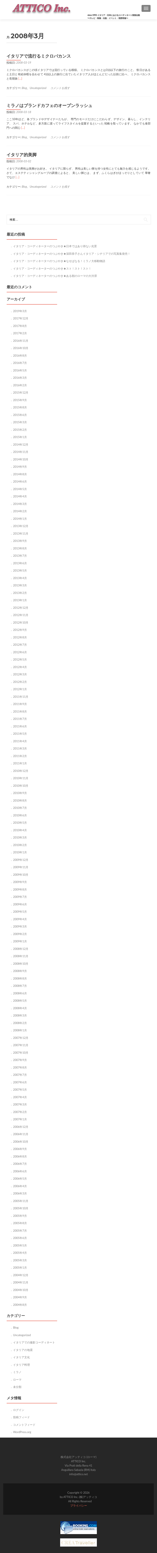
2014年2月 (20, 511)
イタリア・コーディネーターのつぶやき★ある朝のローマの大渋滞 (55, 275)
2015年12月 (20, 392)
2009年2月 (20, 934)
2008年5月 (20, 1000)
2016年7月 (20, 363)
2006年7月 (20, 1163)
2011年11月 (20, 696)
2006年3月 (20, 1193)
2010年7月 (20, 807)
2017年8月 (20, 326)
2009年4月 (20, 919)
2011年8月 (20, 711)
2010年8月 (20, 800)
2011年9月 (20, 704)
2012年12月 (20, 607)
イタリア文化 (21, 1357)
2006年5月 (20, 1178)
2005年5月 (20, 1245)
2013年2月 (20, 593)
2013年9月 (20, 541)
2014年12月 (20, 444)
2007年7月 (20, 1074)
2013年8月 (20, 548)
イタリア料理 (21, 1364)
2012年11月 (20, 615)
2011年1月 (20, 763)
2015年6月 (20, 415)
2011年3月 (20, 748)
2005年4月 (20, 1252)
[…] (20, 78)
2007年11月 (20, 1045)
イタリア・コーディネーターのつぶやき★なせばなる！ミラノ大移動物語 (59, 261)
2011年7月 (20, 719)
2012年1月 (20, 689)
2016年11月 (20, 340)
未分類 (17, 1387)
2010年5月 (20, 822)
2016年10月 (20, 348)
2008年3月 (20, 1015)
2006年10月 (20, 1141)
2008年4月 (20, 1008)
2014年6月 (20, 481)
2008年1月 (20, 1030)
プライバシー (78, 1505)
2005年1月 (20, 1267)
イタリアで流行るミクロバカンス (38, 56)
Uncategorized (38, 88)
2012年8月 (20, 637)
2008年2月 (20, 1023)
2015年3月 (20, 422)
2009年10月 (20, 874)
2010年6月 (20, 815)
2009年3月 (20, 926)
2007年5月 (20, 1089)
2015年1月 (20, 437)
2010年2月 (20, 845)
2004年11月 (20, 1282)
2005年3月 (20, 1260)
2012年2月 (20, 682)
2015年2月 (20, 429)
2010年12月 (20, 771)
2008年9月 (20, 971)
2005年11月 (20, 1201)
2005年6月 (20, 1238)
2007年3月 (20, 1104)
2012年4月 (20, 667)
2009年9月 (20, 882)
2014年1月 (20, 518)
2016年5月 (20, 370)
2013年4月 (20, 578)
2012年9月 (20, 630)
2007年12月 (20, 1037)
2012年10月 (20, 622)
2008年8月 (20, 978)
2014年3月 (20, 504)
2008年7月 (20, 985)
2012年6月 (20, 652)
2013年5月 (20, 570)
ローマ (17, 1379)
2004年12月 (20, 1275)
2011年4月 (20, 741)
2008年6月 (20, 993)
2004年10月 (20, 1290)
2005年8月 (20, 1223)
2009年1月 (20, 941)
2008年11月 (20, 956)
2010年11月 (20, 778)
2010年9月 (20, 793)
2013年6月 (20, 563)
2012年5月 (20, 659)
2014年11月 (20, 452)
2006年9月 (20, 1149)
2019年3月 (20, 311)
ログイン (18, 1410)
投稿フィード (21, 1417)
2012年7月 (20, 644)
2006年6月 (20, 1171)
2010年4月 (20, 830)
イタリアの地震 (23, 1350)
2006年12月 (20, 1126)
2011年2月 (20, 756)
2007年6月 (20, 1082)
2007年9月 (20, 1060)
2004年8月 (20, 1304)
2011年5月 (20, 733)
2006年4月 (20, 1186)
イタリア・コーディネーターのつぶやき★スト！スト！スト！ (52, 268)
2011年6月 (20, 726)
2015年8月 (20, 407)
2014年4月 (20, 496)
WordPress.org (22, 1432)
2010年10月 (20, 785)
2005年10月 (20, 1208)
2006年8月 (20, 1156)
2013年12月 (20, 526)
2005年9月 (20, 1215)
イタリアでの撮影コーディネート (34, 1342)
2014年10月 (20, 459)
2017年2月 (20, 333)
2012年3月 (20, 674)
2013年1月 (20, 600)
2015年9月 (20, 400)
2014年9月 (20, 466)
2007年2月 (20, 1112)
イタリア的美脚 (21, 154)
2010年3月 (20, 837)
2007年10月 (20, 1052)
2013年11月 (20, 533)
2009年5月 (20, 911)
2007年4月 (20, 1097)
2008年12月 (20, 949)
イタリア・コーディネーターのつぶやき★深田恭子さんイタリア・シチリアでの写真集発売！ (71, 253)
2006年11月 (20, 1134)
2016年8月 (20, 355)
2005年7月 (20, 1230)
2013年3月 (20, 585)
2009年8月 (20, 889)
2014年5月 (20, 489)
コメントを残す (60, 88)
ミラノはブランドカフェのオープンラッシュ (49, 105)
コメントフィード (24, 1424)
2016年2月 (20, 385)
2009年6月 (20, 904)
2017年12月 (20, 318)
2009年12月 (20, 860)
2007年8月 (20, 1067)
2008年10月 (20, 963)
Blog (24, 88)
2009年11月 (20, 867)
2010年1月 (20, 852)
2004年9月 (20, 1297)
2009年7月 (20, 896)
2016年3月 (20, 377)
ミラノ (17, 1372)
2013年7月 (20, 555)
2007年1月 (20, 1119)
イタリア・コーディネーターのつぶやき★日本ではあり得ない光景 (55, 246)
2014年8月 (20, 474)
